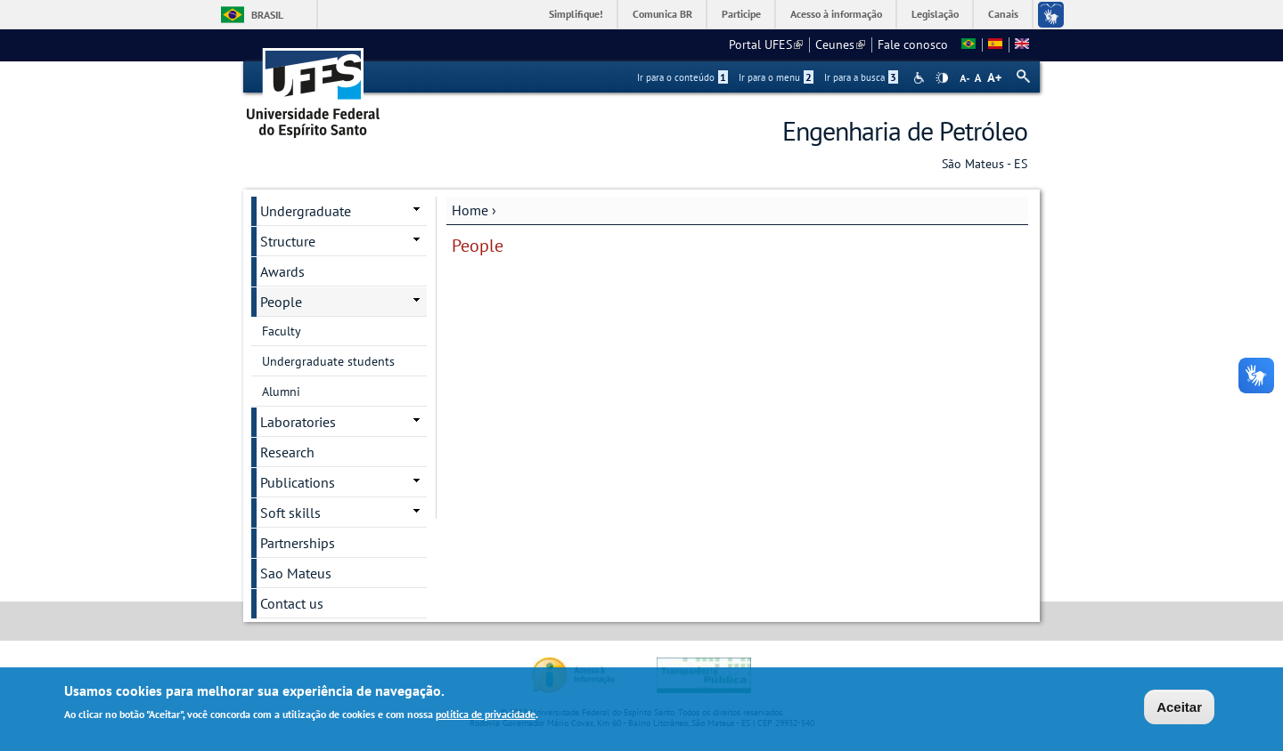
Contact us (291, 603)
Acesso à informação (836, 13)
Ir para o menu (776, 77)
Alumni (281, 392)
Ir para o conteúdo (682, 77)
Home (470, 210)
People (281, 302)
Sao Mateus (295, 573)
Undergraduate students (328, 361)
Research (287, 452)
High (942, 78)
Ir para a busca (861, 77)
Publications (297, 482)
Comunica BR (662, 13)
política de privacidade (485, 716)
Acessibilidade (921, 78)
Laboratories (298, 422)
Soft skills (290, 512)
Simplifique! (576, 13)
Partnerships (297, 543)
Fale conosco (913, 44)
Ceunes (840, 44)
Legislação (935, 13)
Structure (287, 241)
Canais (1003, 13)
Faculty (281, 331)
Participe (741, 13)
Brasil (267, 14)
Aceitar (1179, 708)
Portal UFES (766, 44)
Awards (282, 271)
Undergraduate (305, 211)
